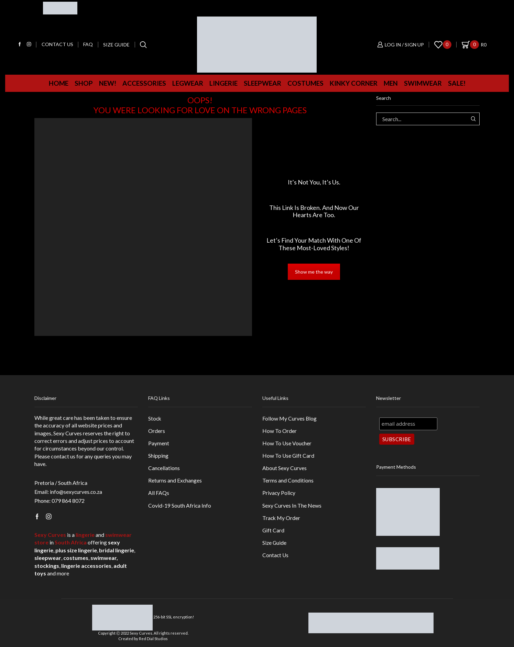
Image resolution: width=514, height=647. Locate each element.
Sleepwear (262, 83)
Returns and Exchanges (175, 481)
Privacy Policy (279, 493)
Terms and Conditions (288, 481)
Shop (84, 83)
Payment (158, 443)
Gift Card (273, 531)
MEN (391, 83)
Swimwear (423, 83)
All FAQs (158, 493)
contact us (63, 456)
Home (58, 83)
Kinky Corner (354, 83)
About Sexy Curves (284, 468)
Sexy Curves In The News (291, 506)
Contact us (57, 44)
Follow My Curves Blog (289, 418)
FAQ (88, 44)
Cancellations (164, 468)
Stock (155, 418)
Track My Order (281, 519)
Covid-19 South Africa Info (179, 506)
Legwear (187, 83)
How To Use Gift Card (288, 456)
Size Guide (116, 44)
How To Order (279, 430)
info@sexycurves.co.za (76, 491)
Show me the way (314, 272)
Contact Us (275, 556)
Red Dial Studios (153, 638)
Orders (156, 430)
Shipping (158, 456)
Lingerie (223, 83)
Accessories (144, 83)
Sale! (457, 83)
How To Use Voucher (287, 443)
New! (107, 83)
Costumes (305, 83)
